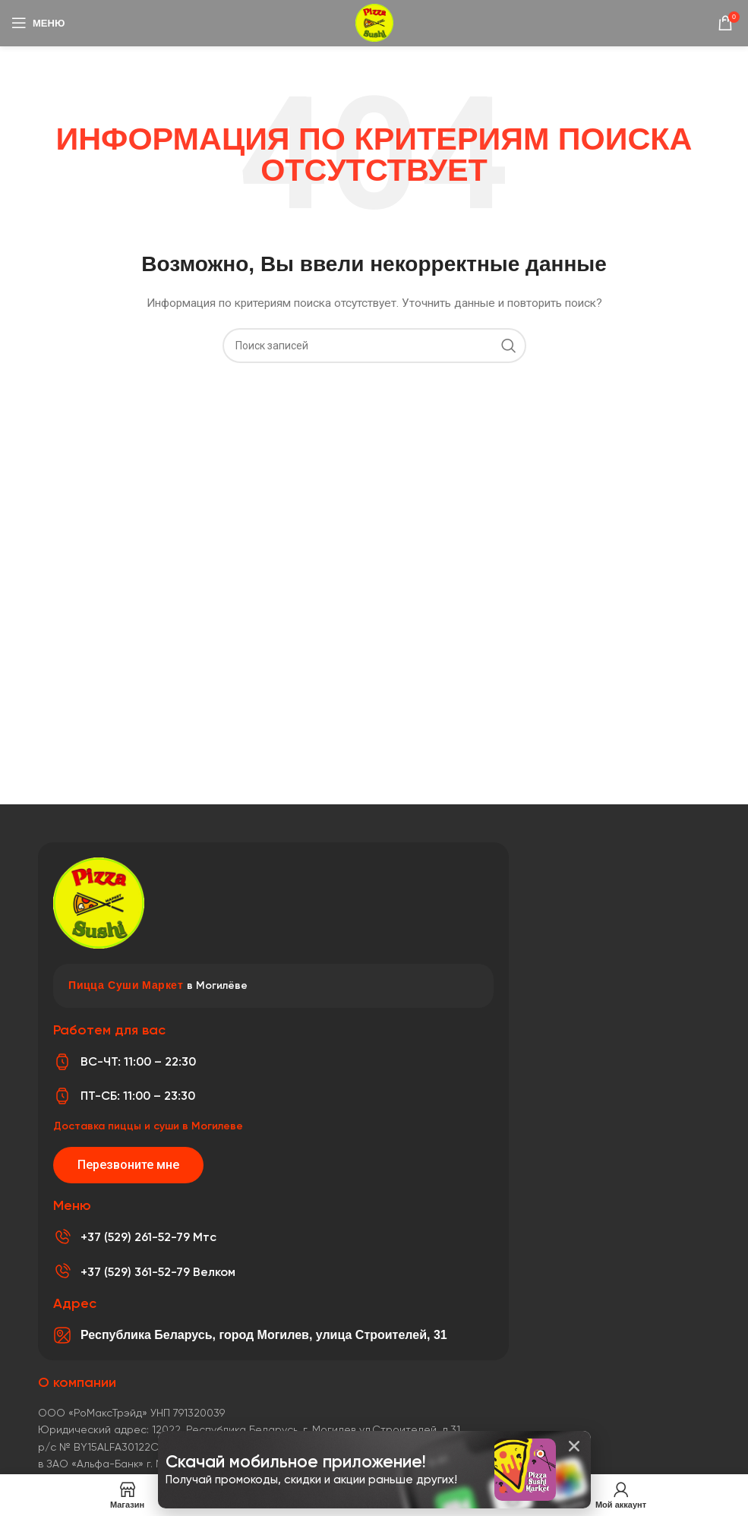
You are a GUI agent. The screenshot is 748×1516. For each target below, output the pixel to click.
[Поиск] (374, 345)
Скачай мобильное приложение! (296, 1461)
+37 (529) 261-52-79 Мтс (148, 1237)
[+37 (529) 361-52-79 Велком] (62, 1271)
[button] (574, 1446)
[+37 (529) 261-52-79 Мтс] (62, 1237)
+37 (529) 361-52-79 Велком (157, 1272)
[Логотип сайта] (374, 22)
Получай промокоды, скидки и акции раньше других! (311, 1479)
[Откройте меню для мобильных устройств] (38, 23)
